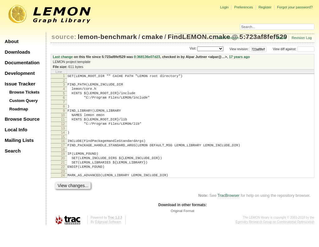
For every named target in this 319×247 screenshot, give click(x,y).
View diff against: (293, 49)
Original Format (182, 229)
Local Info (16, 129)
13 (63, 138)
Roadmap (18, 109)
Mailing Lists (19, 140)
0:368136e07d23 (147, 57)
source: (63, 36)
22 (63, 184)
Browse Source (22, 119)
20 (63, 173)
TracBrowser (228, 214)
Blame (281, 38)
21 (63, 178)
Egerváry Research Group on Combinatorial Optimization (275, 240)
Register (265, 7)
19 (63, 168)
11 (63, 128)
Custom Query (23, 100)
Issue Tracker (20, 83)
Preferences (243, 7)
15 (63, 149)
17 (63, 158)
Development (20, 73)
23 (63, 189)
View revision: (239, 49)
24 (63, 193)
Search (13, 150)
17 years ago (239, 57)
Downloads (17, 52)
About (11, 41)
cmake (152, 36)
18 (63, 164)
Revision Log (302, 38)
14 (63, 144)
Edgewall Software (108, 240)
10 (63, 122)
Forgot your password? (294, 7)
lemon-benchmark (107, 36)
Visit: (192, 49)
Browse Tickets (24, 92)
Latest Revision (227, 38)
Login (224, 7)
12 (63, 133)
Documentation (22, 62)
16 (63, 153)
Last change (63, 57)
